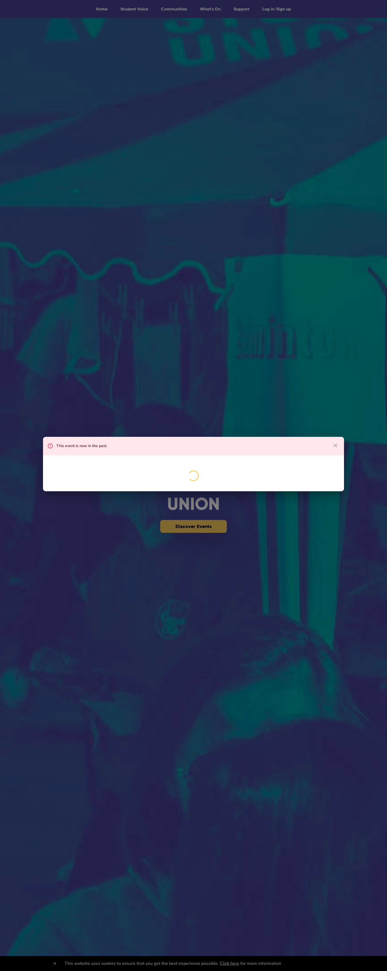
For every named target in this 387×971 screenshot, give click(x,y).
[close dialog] (335, 445)
